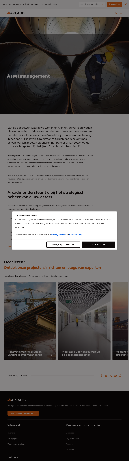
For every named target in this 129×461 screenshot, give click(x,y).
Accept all (96, 244)
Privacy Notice (58, 235)
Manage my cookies (61, 244)
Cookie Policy (75, 235)
